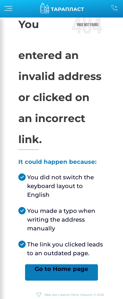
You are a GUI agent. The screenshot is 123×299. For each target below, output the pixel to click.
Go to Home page (61, 268)
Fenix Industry (82, 295)
